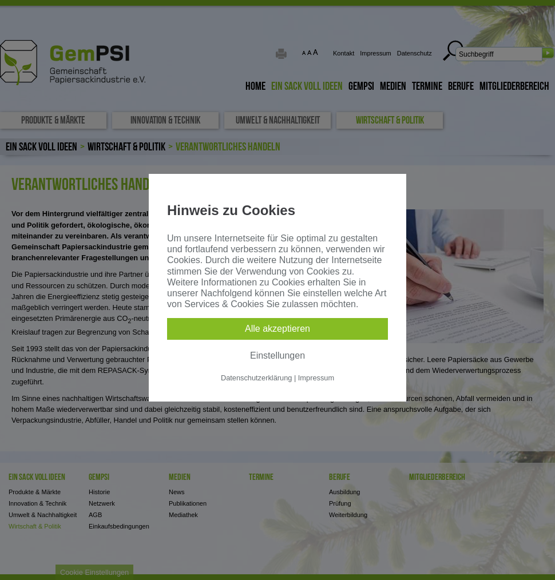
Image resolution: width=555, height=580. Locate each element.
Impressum (316, 378)
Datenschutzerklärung (256, 378)
